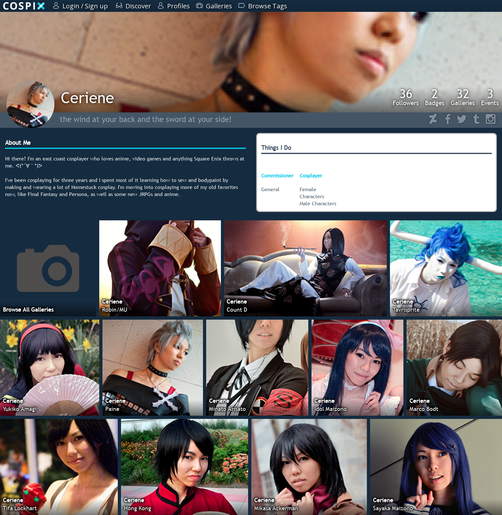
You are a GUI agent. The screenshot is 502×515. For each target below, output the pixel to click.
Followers (406, 97)
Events (490, 97)
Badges (434, 97)
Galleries (463, 97)
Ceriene (87, 97)
